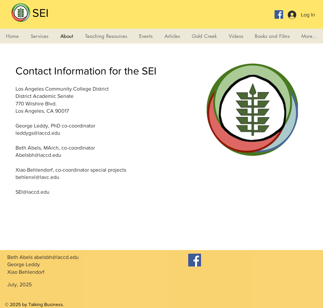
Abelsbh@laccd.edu (38, 155)
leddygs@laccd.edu (37, 133)
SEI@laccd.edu (32, 192)
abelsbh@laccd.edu (56, 257)
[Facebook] (194, 260)
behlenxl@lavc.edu (37, 177)
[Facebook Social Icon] (279, 14)
